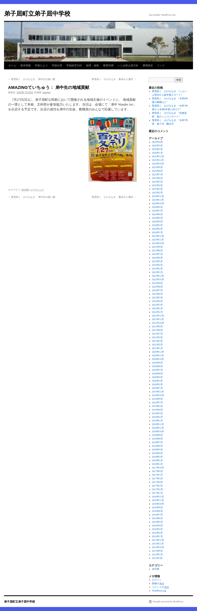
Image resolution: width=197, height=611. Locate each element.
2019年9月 (157, 398)
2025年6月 (157, 178)
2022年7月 (157, 290)
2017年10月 (158, 467)
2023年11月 (158, 239)
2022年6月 (157, 294)
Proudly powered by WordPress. (168, 601)
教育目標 (108, 65)
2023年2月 (157, 268)
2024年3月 (157, 225)
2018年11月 (158, 427)
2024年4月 (157, 221)
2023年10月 (158, 243)
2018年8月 (157, 438)
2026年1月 (157, 152)
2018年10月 (158, 431)
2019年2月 (157, 417)
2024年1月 (157, 232)
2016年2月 (157, 532)
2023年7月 (157, 254)
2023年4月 (157, 265)
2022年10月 (158, 279)
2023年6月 (157, 257)
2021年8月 (157, 330)
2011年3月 (157, 558)
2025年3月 (157, 189)
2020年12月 (158, 351)
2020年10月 (158, 359)
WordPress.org (159, 590)
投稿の (158, 583)
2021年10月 (158, 322)
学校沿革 (57, 65)
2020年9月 (157, 362)
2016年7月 (157, 514)
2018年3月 (157, 456)
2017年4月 (157, 482)
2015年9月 (157, 550)
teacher (46, 92)
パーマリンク (36, 189)
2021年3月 (157, 341)
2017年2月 (157, 489)
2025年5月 (157, 181)
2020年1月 (157, 388)
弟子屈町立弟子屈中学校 (37, 13)
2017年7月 (157, 474)
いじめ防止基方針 (128, 65)
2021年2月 (157, 344)
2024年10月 (158, 203)
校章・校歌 (92, 65)
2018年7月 (157, 442)
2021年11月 (158, 319)
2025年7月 (157, 174)
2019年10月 (158, 395)
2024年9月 (157, 207)
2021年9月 (157, 326)
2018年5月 (157, 449)
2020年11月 (158, 355)
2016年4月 (157, 525)
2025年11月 (158, 160)
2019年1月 (157, 420)
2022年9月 (157, 283)
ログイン (157, 579)
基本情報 (25, 65)
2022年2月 (157, 308)
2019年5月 (157, 406)
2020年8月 (157, 366)
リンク (161, 65)
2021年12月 (158, 315)
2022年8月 (157, 286)
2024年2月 (157, 228)
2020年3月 (157, 380)
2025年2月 (157, 192)
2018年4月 (157, 453)
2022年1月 (157, 312)
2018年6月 (157, 446)
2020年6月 (157, 373)
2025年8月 (157, 170)
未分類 (25, 189)
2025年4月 (157, 185)
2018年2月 (157, 460)
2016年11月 (158, 500)
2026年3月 (157, 145)
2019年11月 (158, 391)
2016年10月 (158, 503)
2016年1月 (157, 536)
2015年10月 (158, 547)
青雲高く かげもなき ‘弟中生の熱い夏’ (32, 79)
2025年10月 (158, 163)
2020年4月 (157, 377)
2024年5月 (157, 218)
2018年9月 (157, 435)
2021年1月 (157, 348)
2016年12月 (158, 496)
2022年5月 (157, 297)
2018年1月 (157, 464)
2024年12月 (158, 196)
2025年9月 (157, 167)
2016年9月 (157, 507)
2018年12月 (158, 424)
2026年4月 (157, 142)
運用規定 (148, 65)
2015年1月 (157, 554)
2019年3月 (157, 413)
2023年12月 (158, 236)
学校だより (41, 65)
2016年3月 (157, 529)
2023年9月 (157, 246)
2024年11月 (158, 199)
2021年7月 (157, 333)
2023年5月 (157, 261)
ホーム (12, 65)
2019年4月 (157, 409)
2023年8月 (157, 250)
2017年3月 (157, 485)
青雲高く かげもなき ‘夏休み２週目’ (114, 79)
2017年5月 (157, 478)
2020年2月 (157, 384)
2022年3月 (157, 304)
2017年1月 (157, 493)
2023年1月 (157, 272)
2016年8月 (157, 511)
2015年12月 (158, 540)
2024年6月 (157, 214)
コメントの (160, 587)
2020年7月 (157, 370)
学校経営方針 (74, 65)
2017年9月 (157, 471)
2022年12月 (158, 275)
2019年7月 (157, 402)
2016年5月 (157, 522)
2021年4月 (157, 337)
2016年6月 (157, 518)
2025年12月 (158, 156)
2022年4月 (157, 301)
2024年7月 (157, 210)
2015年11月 (158, 543)
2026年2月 (157, 149)
